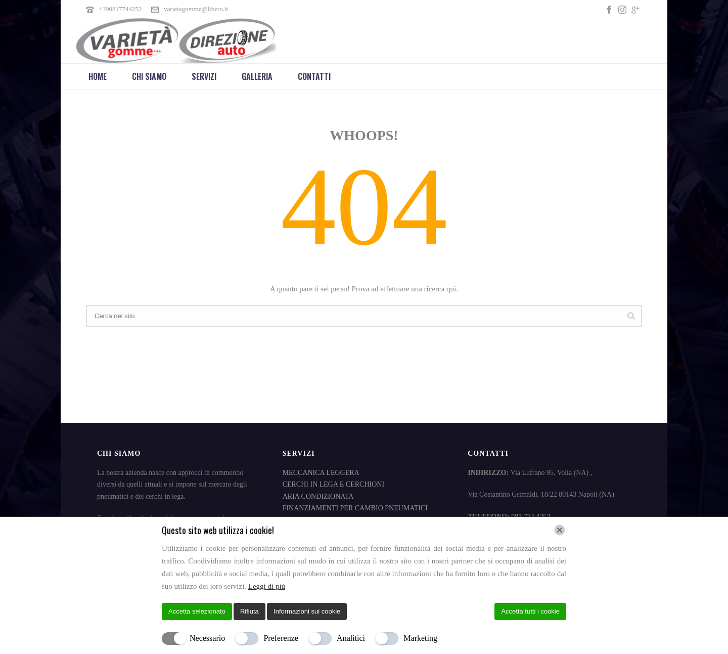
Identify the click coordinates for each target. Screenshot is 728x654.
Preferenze (280, 638)
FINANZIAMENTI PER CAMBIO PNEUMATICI (355, 508)
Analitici (351, 638)
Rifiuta (249, 611)
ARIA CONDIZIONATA (318, 496)
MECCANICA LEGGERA (321, 472)
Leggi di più (266, 586)
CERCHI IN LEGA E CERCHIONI (333, 484)
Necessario (207, 638)
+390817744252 (120, 9)
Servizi (204, 76)
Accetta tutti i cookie (530, 611)
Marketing (420, 638)
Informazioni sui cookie (307, 611)
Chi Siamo (149, 76)
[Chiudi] (559, 530)
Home (97, 76)
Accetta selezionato (196, 611)
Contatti (314, 76)
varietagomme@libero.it (196, 9)
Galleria (257, 76)
